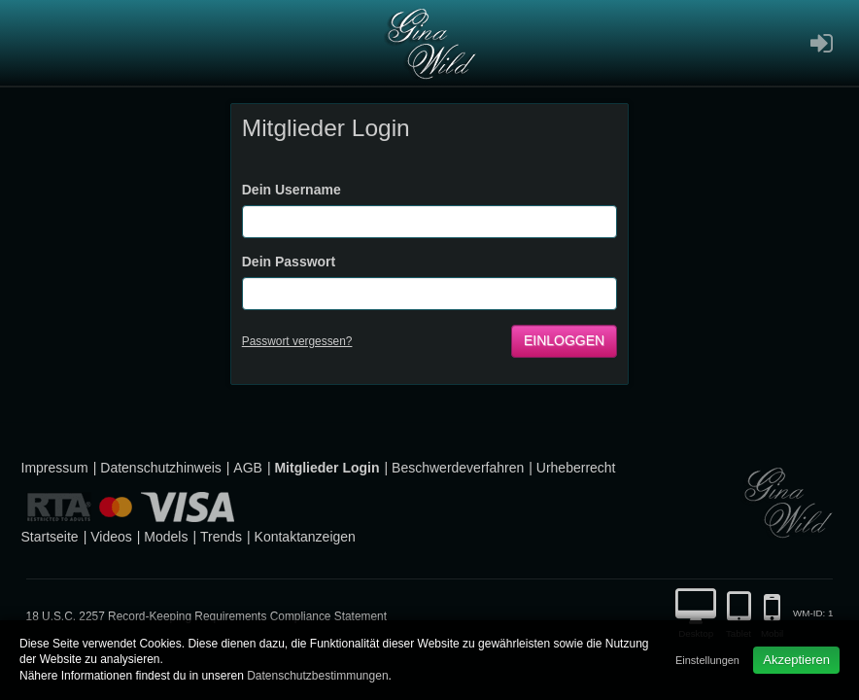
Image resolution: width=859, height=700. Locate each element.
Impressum (54, 467)
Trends (221, 536)
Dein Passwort (288, 261)
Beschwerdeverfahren (458, 467)
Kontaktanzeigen (305, 536)
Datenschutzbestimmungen (317, 675)
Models (166, 536)
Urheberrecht (576, 467)
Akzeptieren (796, 659)
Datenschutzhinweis (161, 467)
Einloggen (564, 340)
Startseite (50, 536)
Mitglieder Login (326, 467)
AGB (247, 467)
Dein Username (291, 189)
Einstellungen (707, 660)
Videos (111, 536)
